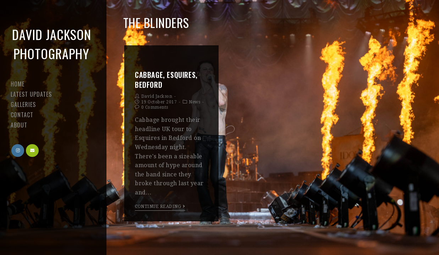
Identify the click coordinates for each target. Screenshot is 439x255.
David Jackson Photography (51, 44)
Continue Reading (160, 206)
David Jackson (156, 96)
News (194, 102)
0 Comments (154, 107)
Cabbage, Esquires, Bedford (166, 79)
